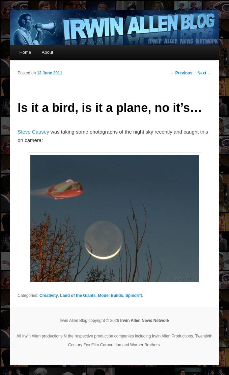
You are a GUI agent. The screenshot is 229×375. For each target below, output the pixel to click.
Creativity (48, 295)
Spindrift (133, 295)
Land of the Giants (77, 295)
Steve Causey (33, 132)
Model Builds (110, 295)
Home (25, 52)
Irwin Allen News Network (145, 320)
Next (204, 73)
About (47, 52)
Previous (181, 73)
